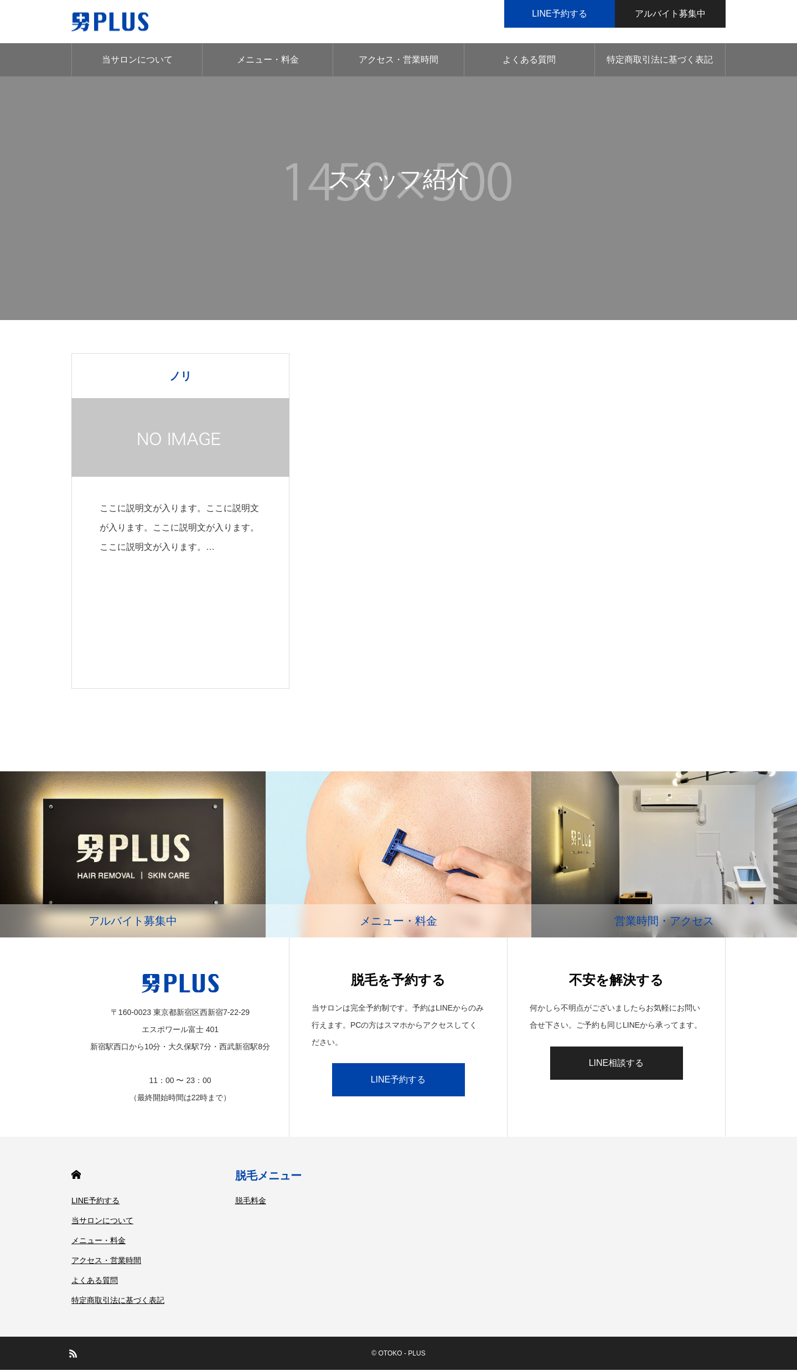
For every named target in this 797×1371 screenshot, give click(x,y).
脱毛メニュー (268, 1177)
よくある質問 (529, 60)
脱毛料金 (250, 1201)
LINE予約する (398, 1080)
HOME (76, 1176)
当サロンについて (137, 60)
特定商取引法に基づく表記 (660, 60)
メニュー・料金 (268, 60)
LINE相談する (616, 1064)
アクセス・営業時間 (398, 60)
